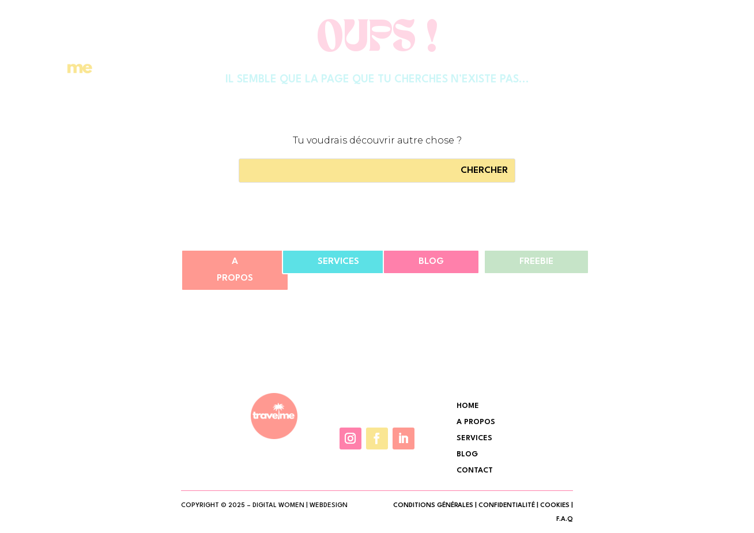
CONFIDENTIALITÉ (506, 505)
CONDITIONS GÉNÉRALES (433, 505)
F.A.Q (564, 519)
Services (473, 66)
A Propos (416, 66)
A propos (235, 270)
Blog (431, 261)
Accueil (362, 66)
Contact (568, 66)
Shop (520, 66)
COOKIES (555, 505)
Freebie (536, 261)
